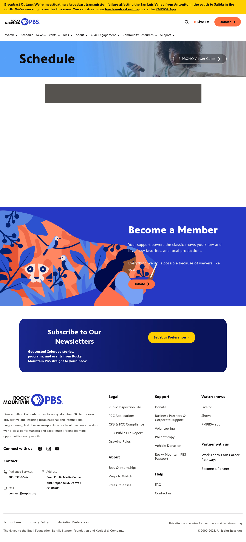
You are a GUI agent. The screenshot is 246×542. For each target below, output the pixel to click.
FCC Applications (122, 416)
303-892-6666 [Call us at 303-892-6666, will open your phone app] (18, 477)
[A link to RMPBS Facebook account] (40, 449)
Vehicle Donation (168, 446)
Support (167, 35)
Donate (228, 22)
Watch (11, 35)
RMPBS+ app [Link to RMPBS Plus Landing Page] (210, 424)
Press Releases (120, 485)
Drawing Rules (120, 442)
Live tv (206, 407)
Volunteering (165, 428)
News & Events (48, 35)
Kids (68, 35)
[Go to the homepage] (22, 22)
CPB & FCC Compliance (126, 424)
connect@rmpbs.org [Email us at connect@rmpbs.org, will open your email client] (22, 493)
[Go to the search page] (186, 22)
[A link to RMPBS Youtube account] (57, 449)
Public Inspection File (125, 407)
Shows (206, 416)
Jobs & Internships (122, 468)
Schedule (27, 35)
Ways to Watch (120, 476)
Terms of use (12, 522)
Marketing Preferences (73, 522)
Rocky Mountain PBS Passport (170, 456)
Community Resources (140, 35)
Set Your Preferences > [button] (172, 337)
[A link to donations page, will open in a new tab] (141, 284)
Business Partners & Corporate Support (170, 418)
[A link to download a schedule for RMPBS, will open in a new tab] (200, 59)
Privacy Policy (39, 522)
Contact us (163, 493)
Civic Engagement (105, 35)
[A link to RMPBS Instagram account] (48, 449)
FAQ (158, 485)
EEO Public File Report (126, 433)
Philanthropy (165, 437)
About (82, 35)
